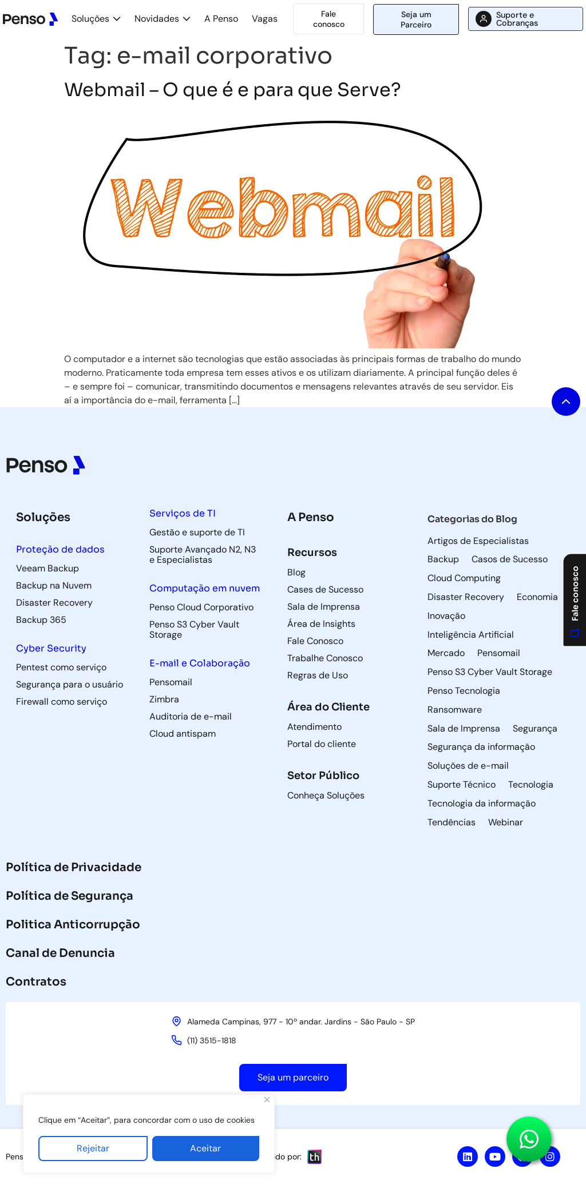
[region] (149, 1133)
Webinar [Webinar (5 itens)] (505, 822)
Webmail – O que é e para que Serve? (232, 89)
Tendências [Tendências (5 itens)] (451, 822)
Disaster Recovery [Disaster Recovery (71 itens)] (465, 597)
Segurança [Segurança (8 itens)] (535, 728)
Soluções (90, 19)
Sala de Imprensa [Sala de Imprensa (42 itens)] (463, 728)
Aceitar (205, 1148)
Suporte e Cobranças (517, 19)
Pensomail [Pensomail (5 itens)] (498, 653)
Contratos (36, 982)
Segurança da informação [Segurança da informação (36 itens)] (481, 747)
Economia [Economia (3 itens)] (537, 597)
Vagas (265, 19)
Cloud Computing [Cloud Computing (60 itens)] (464, 578)
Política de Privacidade (73, 867)
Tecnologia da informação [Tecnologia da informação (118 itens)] (481, 803)
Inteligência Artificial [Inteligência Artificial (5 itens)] (470, 635)
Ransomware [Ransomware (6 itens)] (454, 710)
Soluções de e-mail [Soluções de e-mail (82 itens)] (468, 766)
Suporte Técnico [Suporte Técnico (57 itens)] (461, 784)
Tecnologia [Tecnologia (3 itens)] (530, 784)
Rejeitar (93, 1148)
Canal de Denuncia (60, 953)
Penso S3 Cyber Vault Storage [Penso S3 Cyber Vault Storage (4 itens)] (489, 672)
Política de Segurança (69, 896)
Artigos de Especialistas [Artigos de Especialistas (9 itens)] (478, 541)
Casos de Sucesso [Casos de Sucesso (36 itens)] (510, 559)
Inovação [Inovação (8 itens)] (446, 616)
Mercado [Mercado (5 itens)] (446, 653)
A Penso (221, 19)
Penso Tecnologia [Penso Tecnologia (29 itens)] (463, 691)
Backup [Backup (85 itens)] (443, 559)
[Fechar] (267, 1099)
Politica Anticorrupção (73, 924)
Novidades (156, 19)
